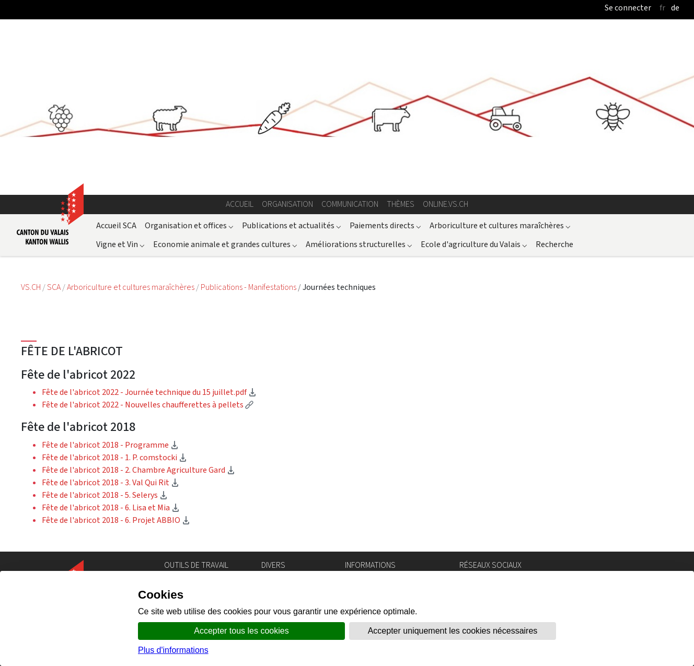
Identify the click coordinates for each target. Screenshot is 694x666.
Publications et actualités (291, 225)
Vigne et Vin (120, 244)
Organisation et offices (189, 225)
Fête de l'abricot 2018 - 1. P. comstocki (114, 457)
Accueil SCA (116, 225)
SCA (54, 287)
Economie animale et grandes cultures (225, 244)
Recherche (554, 244)
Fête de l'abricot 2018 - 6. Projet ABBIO (116, 520)
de (675, 7)
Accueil (239, 203)
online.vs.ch (445, 203)
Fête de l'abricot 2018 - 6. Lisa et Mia (111, 507)
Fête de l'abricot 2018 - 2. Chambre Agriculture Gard (138, 469)
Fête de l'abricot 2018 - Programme (110, 444)
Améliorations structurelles (359, 244)
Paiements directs (385, 225)
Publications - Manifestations (249, 287)
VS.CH (31, 287)
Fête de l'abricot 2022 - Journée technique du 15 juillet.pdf (149, 392)
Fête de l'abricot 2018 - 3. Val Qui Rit (110, 482)
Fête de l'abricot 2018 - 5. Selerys (105, 494)
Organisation (287, 203)
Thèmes (400, 203)
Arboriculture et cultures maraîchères (500, 225)
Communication (349, 203)
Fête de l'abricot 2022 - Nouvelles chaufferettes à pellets (147, 404)
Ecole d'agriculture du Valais (474, 244)
